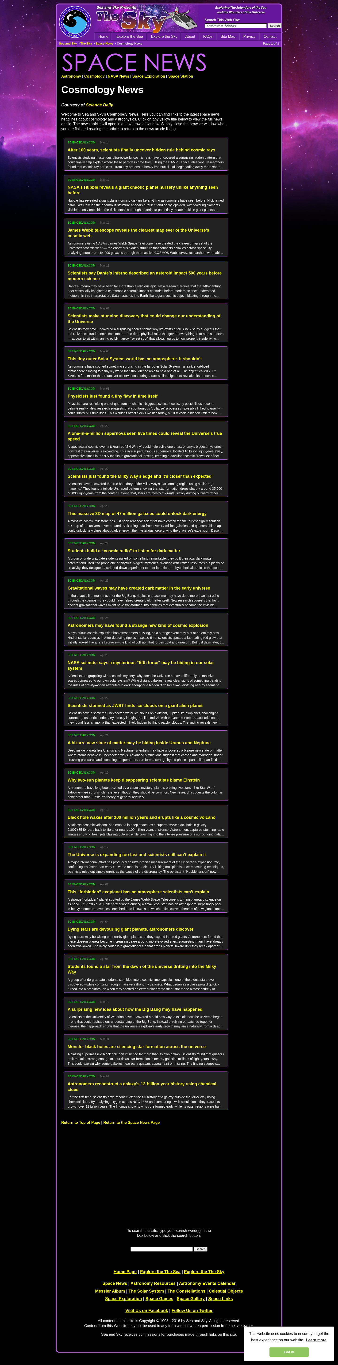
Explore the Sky (164, 36)
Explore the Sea (129, 36)
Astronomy (71, 76)
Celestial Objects (226, 1291)
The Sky (86, 43)
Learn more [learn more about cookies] (316, 1340)
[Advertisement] (256, 199)
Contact (270, 36)
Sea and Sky (68, 43)
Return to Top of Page (80, 1122)
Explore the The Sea (160, 1271)
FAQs (207, 36)
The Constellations (186, 1291)
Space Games (159, 1298)
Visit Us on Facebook (146, 1310)
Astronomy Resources (153, 1283)
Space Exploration (148, 76)
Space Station (180, 76)
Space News (104, 43)
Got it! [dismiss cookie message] (289, 1352)
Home (103, 36)
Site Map (227, 36)
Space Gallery (191, 1298)
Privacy (249, 36)
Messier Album (110, 1291)
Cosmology (94, 76)
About (190, 36)
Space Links (220, 1298)
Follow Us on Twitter (192, 1310)
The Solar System (146, 1291)
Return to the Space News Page (131, 1122)
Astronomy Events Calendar (207, 1283)
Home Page (125, 1271)
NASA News (118, 76)
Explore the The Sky (204, 1271)
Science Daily (99, 105)
